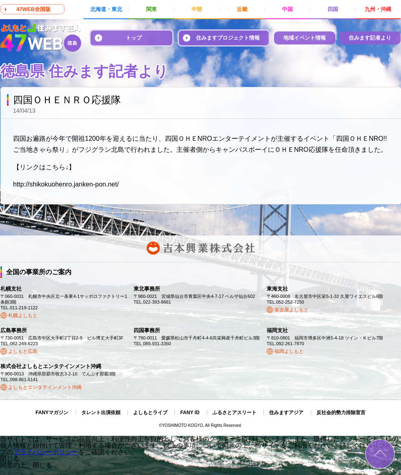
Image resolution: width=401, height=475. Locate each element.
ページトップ (380, 454)
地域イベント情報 (304, 38)
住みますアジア (286, 412)
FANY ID (189, 412)
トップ (134, 38)
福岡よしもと (289, 351)
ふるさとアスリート (234, 412)
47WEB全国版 (33, 9)
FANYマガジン (52, 412)
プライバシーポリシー (45, 451)
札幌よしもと (23, 315)
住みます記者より (370, 38)
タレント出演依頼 (100, 412)
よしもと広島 (23, 351)
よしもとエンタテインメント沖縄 (45, 387)
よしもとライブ (150, 412)
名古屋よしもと (291, 310)
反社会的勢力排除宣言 (340, 412)
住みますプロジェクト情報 (228, 38)
